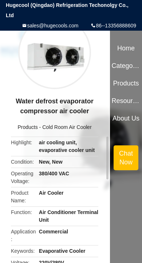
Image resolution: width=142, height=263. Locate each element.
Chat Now (126, 158)
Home (126, 48)
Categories (125, 65)
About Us (126, 118)
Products (27, 127)
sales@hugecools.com (52, 25)
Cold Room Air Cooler (66, 127)
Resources (125, 100)
